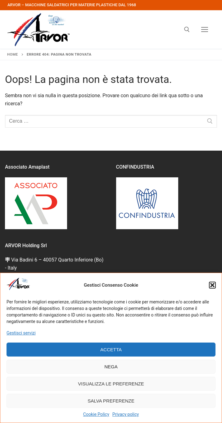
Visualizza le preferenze (111, 383)
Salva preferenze (111, 400)
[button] (212, 285)
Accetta (111, 349)
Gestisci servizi (21, 332)
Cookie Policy (96, 414)
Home (12, 54)
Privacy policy (125, 414)
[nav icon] (205, 29)
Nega (111, 366)
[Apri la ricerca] (187, 29)
